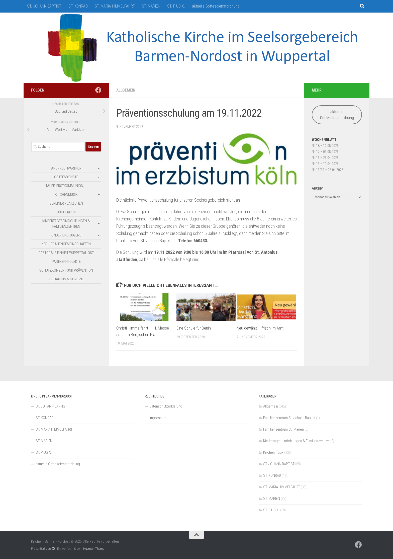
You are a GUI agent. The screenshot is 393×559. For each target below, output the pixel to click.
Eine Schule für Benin (193, 328)
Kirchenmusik (66, 194)
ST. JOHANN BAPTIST (44, 6)
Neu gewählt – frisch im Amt (260, 328)
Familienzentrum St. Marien (283, 429)
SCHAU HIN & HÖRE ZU (66, 279)
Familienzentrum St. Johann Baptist (289, 418)
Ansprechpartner (66, 168)
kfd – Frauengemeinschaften (66, 244)
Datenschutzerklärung (165, 406)
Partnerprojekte (66, 261)
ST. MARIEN (151, 6)
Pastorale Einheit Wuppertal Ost (66, 253)
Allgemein (126, 90)
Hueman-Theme (93, 548)
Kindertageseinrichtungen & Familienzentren (66, 224)
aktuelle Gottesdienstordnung (216, 6)
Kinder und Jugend (66, 235)
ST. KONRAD (78, 6)
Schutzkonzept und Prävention (66, 270)
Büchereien (66, 212)
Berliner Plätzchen (66, 203)
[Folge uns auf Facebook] (98, 90)
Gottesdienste (66, 177)
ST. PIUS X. (176, 6)
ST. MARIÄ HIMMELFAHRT (115, 6)
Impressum (157, 418)
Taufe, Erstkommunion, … (66, 186)
